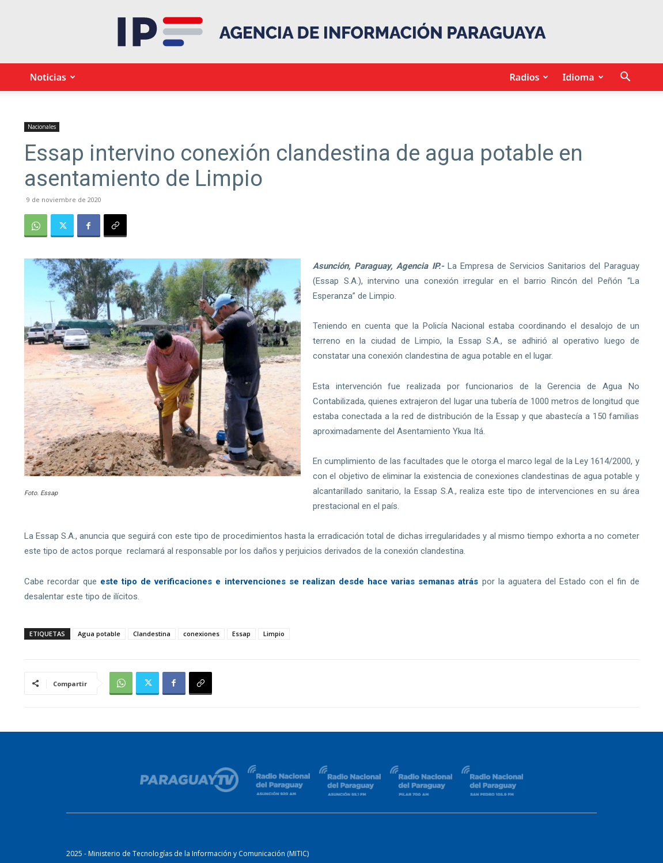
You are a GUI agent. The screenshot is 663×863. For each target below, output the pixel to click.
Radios (527, 77)
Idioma (581, 77)
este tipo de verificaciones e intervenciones (193, 581)
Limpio (274, 633)
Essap (241, 633)
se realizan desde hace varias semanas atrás (384, 581)
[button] (625, 78)
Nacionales (42, 127)
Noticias (51, 77)
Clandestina (152, 633)
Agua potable (99, 633)
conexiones (201, 633)
